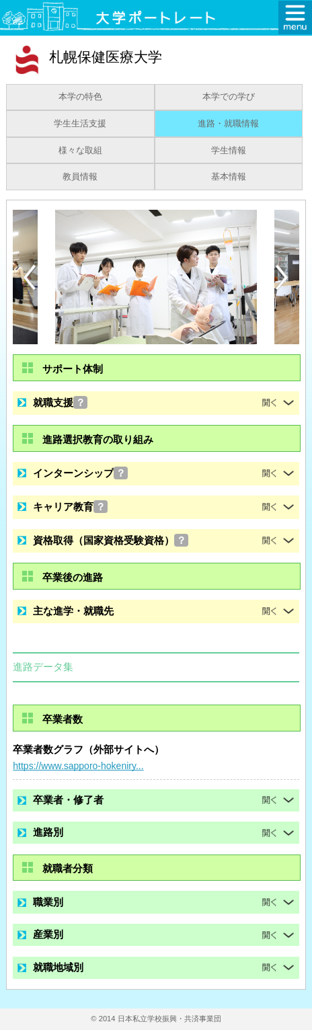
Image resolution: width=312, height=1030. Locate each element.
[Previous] (29, 277)
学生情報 (228, 150)
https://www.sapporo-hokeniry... (78, 765)
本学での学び (228, 97)
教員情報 (80, 177)
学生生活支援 (80, 123)
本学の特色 (80, 97)
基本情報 (228, 177)
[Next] (282, 277)
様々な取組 (80, 150)
